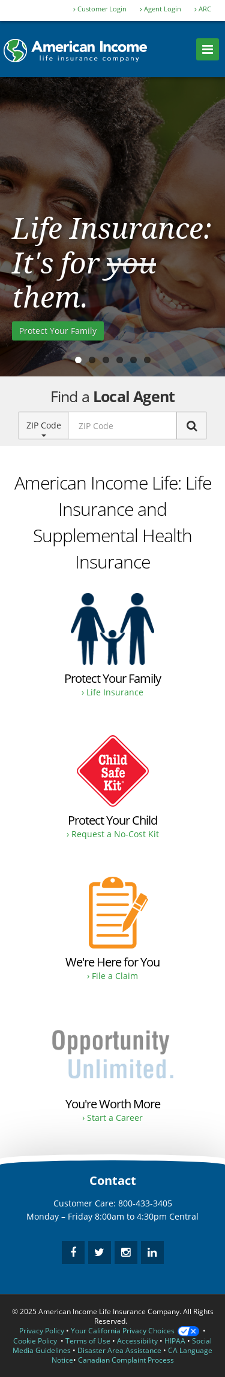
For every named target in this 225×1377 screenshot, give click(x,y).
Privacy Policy (41, 1331)
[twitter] (99, 1252)
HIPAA (174, 1341)
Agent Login (160, 9)
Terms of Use (87, 1341)
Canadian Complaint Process (126, 1360)
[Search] (191, 425)
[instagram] (126, 1252)
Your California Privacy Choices (135, 1331)
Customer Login (100, 9)
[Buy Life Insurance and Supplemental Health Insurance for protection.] (112, 646)
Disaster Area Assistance (119, 1350)
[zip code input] (122, 425)
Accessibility (137, 1341)
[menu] (207, 49)
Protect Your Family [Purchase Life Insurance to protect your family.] (58, 330)
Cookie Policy (35, 1341)
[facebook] (73, 1252)
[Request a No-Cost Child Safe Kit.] (112, 788)
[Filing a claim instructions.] (112, 930)
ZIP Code (43, 428)
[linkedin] (152, 1252)
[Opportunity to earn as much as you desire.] (112, 1071)
